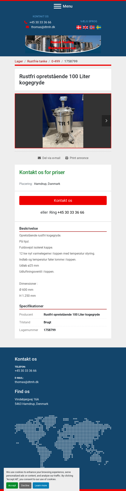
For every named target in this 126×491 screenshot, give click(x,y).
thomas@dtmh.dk (42, 27)
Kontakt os (63, 200)
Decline (25, 485)
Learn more (41, 485)
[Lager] (19, 61)
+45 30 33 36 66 (40, 22)
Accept (12, 485)
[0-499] (55, 61)
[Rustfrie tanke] (37, 61)
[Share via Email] (49, 158)
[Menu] (57, 6)
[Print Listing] (77, 158)
